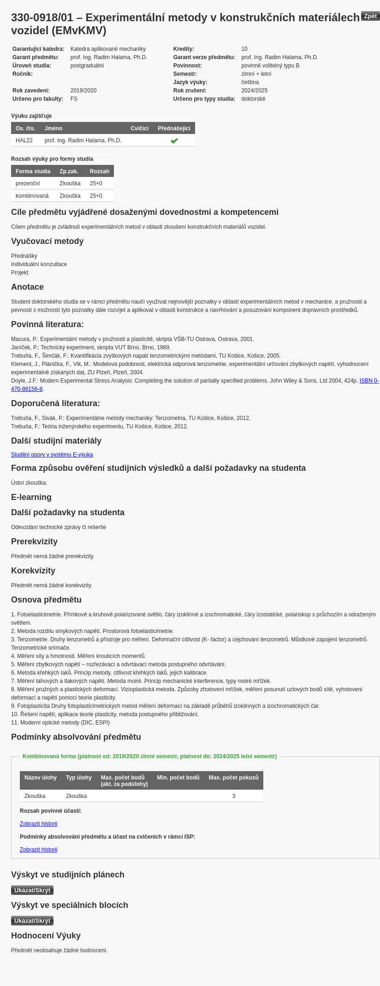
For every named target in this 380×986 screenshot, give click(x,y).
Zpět (370, 15)
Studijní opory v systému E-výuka (52, 454)
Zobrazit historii (38, 824)
